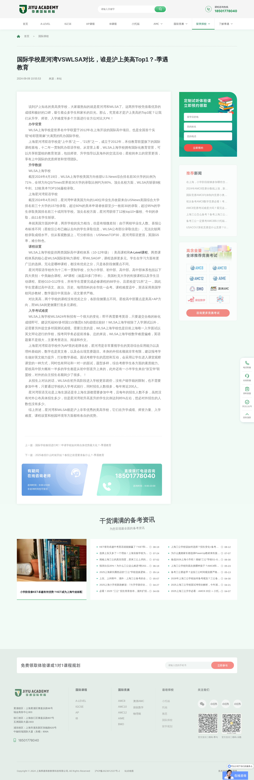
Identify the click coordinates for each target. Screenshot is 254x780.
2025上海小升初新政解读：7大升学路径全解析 (124, 584)
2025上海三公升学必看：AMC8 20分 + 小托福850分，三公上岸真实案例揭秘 (196, 591)
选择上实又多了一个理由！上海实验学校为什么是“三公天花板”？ (124, 553)
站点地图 (129, 771)
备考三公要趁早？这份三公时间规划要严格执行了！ (196, 572)
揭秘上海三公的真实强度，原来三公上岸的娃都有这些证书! (124, 559)
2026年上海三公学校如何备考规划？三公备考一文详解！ (196, 578)
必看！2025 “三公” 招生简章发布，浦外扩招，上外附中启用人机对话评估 (124, 591)
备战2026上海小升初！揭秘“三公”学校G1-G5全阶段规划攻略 (196, 559)
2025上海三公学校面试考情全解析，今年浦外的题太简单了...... (196, 584)
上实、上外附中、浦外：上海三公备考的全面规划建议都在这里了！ (124, 578)
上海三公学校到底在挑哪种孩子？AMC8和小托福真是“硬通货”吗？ (196, 565)
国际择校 (43, 36)
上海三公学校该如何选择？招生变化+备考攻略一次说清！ (196, 546)
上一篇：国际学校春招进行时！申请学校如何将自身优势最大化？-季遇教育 (68, 452)
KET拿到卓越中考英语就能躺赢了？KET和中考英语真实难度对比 (124, 546)
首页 (26, 36)
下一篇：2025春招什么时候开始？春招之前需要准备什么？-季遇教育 (64, 462)
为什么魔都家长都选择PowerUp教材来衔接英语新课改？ (196, 553)
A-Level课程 (139, 252)
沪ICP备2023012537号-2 (107, 771)
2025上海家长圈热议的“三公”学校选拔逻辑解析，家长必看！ (124, 572)
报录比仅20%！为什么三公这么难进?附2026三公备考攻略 (124, 565)
